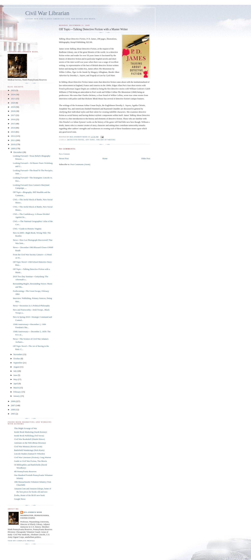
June (15, 375)
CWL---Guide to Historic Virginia (27, 228)
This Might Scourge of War (25, 428)
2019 (13, 107)
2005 (13, 414)
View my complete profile (21, 541)
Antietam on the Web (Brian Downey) (30, 443)
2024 (13, 94)
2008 (13, 401)
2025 (13, 90)
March (16, 387)
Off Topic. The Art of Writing (101, 140)
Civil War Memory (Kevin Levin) (28, 446)
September (18, 362)
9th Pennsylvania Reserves (25, 471)
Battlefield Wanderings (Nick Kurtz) (29, 450)
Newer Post (64, 158)
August (16, 367)
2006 (13, 409)
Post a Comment (64, 154)
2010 (13, 144)
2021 (13, 98)
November (18, 354)
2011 (13, 140)
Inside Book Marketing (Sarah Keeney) (30, 432)
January (16, 396)
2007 (13, 405)
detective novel (76, 140)
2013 (13, 132)
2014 (13, 128)
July (15, 371)
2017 (13, 115)
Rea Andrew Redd (33, 512)
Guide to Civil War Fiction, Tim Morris (30, 461)
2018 (13, 111)
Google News (19, 499)
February (17, 392)
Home (105, 158)
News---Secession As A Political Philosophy (31, 305)
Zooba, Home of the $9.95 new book (29, 495)
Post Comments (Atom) (80, 164)
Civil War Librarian (47, 13)
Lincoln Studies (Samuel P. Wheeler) (29, 454)
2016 (13, 119)
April (15, 383)
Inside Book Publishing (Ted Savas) (29, 435)
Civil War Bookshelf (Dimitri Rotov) (29, 439)
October (17, 358)
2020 (13, 103)
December (18, 152)
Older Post (145, 158)
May (15, 379)
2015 (13, 123)
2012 (13, 136)
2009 (13, 148)
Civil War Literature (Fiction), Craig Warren (32, 457)
